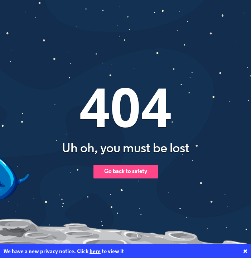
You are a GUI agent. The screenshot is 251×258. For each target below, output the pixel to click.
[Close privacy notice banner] (245, 251)
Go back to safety (125, 172)
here (95, 251)
